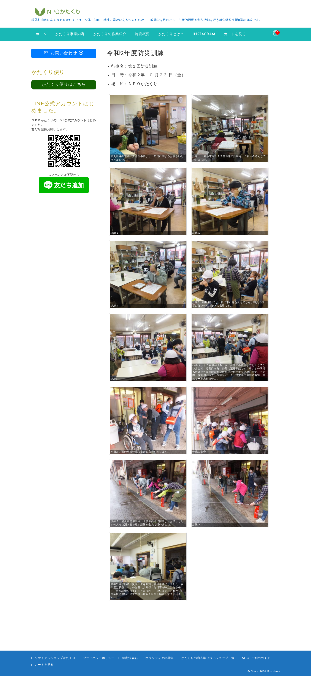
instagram (204, 34)
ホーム (41, 34)
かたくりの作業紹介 (109, 34)
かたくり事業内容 (70, 34)
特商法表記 (130, 658)
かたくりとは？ (171, 34)
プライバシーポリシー (98, 658)
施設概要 (142, 34)
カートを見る (235, 34)
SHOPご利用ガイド (256, 658)
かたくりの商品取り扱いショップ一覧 (208, 658)
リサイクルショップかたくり (55, 658)
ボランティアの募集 (159, 658)
